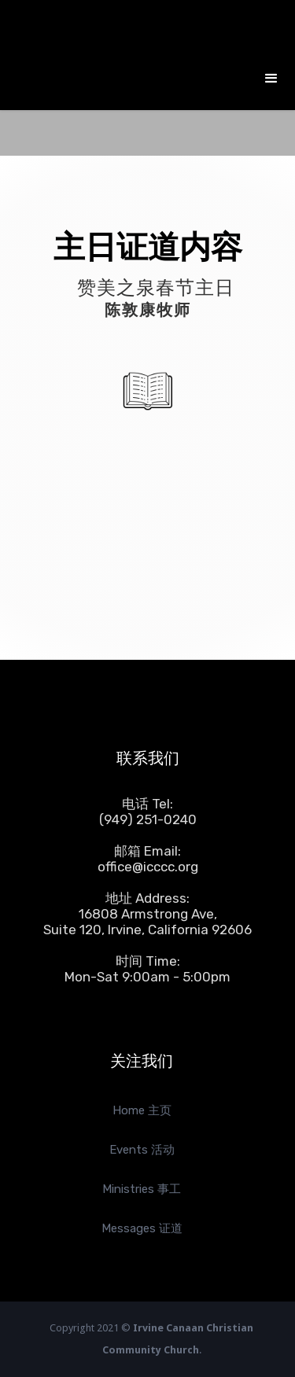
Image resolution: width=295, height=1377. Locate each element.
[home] (130, 31)
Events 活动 (142, 1150)
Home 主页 (141, 1110)
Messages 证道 (142, 1228)
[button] (271, 78)
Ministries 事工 (141, 1189)
